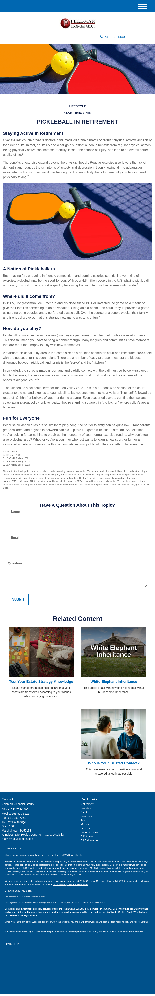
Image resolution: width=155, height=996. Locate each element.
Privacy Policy (12, 946)
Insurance (87, 818)
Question (15, 565)
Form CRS (16, 851)
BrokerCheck (74, 857)
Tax (83, 822)
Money (85, 826)
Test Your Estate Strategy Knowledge (41, 684)
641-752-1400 (112, 39)
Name (15, 514)
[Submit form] (18, 601)
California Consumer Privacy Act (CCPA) (106, 883)
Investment (87, 810)
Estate (85, 814)
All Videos (87, 838)
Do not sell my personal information (70, 887)
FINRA (102, 911)
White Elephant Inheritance (113, 684)
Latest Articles (89, 834)
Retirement (87, 806)
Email (15, 539)
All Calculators (89, 842)
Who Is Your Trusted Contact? (114, 766)
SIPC (108, 911)
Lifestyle (86, 830)
